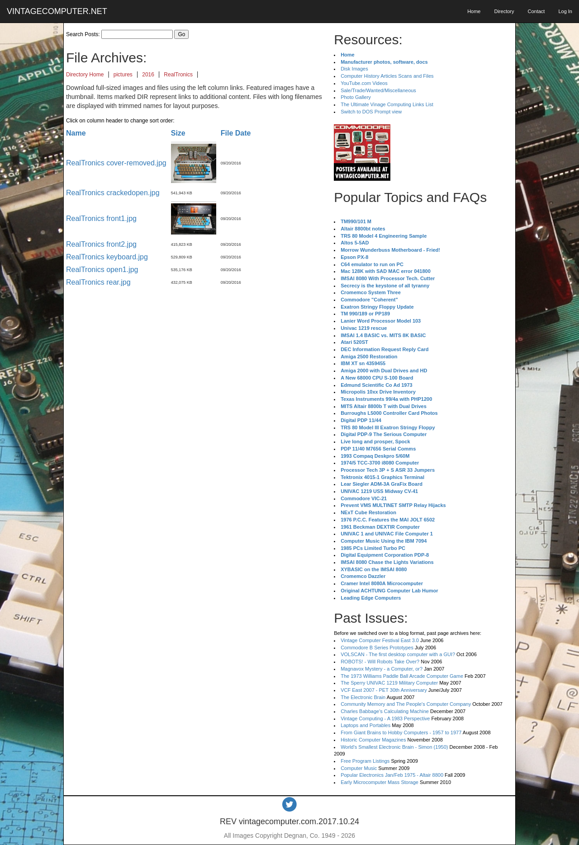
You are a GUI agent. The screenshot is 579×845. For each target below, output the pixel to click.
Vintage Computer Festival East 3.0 (380, 640)
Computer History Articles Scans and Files (387, 76)
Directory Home (85, 74)
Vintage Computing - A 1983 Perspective (385, 718)
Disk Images (354, 68)
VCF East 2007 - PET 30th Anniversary (384, 690)
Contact (536, 11)
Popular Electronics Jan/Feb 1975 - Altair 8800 (392, 775)
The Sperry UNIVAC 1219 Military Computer (389, 682)
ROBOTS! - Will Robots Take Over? (380, 661)
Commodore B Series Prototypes (377, 647)
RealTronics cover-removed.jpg (116, 163)
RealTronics (178, 74)
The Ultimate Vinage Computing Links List (387, 104)
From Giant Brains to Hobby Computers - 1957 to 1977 (401, 732)
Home (473, 11)
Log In (565, 11)
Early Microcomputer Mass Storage (379, 782)
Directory (504, 11)
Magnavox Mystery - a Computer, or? (381, 668)
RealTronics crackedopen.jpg (113, 193)
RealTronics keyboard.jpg (107, 257)
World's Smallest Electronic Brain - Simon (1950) (394, 747)
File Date (236, 133)
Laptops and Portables (365, 725)
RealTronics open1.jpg (102, 269)
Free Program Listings (365, 761)
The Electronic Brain (363, 697)
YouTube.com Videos (364, 83)
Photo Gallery (356, 97)
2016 (148, 74)
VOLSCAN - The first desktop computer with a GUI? (398, 654)
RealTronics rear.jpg (98, 282)
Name (76, 133)
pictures (123, 74)
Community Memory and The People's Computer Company (406, 704)
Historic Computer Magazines (373, 739)
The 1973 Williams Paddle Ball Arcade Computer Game (402, 676)
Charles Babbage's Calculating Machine (385, 711)
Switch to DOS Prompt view (371, 111)
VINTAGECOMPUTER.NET (57, 11)
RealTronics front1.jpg (101, 218)
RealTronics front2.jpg (101, 244)
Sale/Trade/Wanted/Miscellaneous (378, 90)
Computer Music (359, 768)
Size (178, 133)
